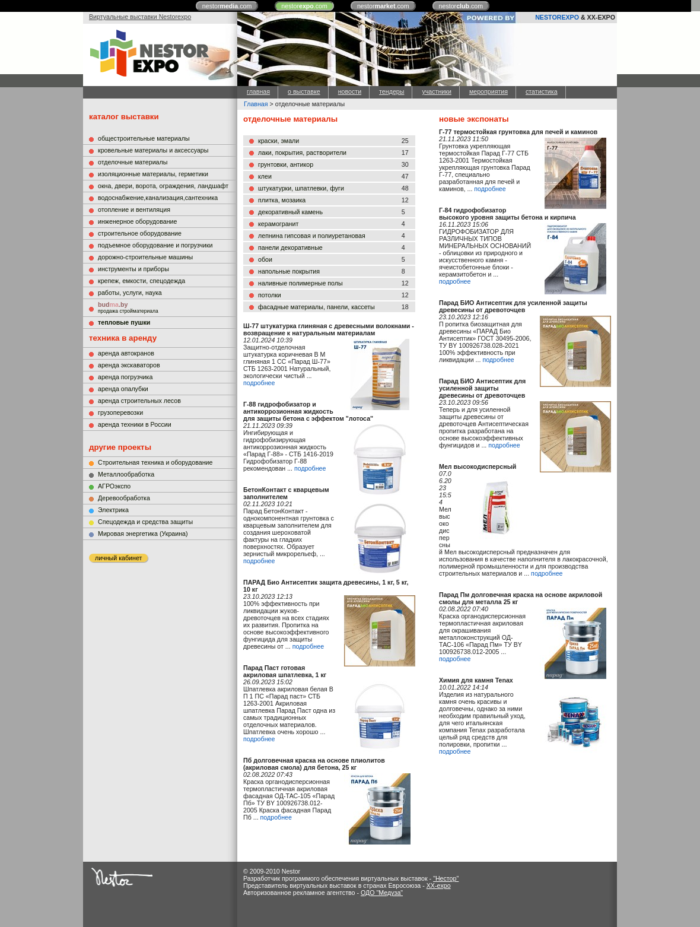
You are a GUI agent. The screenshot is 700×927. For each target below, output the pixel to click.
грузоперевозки (120, 412)
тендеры (391, 91)
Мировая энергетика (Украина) (143, 533)
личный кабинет (118, 557)
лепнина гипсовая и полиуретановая (311, 235)
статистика (542, 91)
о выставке (304, 91)
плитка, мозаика (282, 200)
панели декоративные (290, 247)
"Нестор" (446, 878)
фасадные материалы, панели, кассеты (316, 306)
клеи (265, 176)
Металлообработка (126, 474)
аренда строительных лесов (139, 400)
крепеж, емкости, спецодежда (141, 280)
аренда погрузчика (125, 376)
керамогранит (278, 223)
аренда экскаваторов (129, 365)
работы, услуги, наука (130, 292)
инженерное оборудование (137, 221)
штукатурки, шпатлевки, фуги (301, 188)
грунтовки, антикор (285, 164)
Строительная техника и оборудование (155, 462)
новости (349, 91)
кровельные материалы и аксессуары (153, 150)
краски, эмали (278, 140)
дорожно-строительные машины (145, 257)
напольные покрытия (289, 271)
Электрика (113, 509)
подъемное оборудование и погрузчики (155, 245)
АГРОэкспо (114, 486)
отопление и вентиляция (134, 209)
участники (436, 91)
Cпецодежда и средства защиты (145, 521)
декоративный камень (290, 211)
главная (258, 91)
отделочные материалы (132, 162)
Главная (256, 103)
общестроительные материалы (144, 138)
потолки (269, 295)
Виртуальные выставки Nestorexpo (140, 16)
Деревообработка (124, 497)
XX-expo (439, 885)
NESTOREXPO (557, 17)
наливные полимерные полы (300, 283)
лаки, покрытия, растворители (302, 152)
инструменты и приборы (133, 268)
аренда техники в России (134, 424)
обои (265, 259)
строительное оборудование (140, 233)
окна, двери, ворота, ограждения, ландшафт (163, 185)
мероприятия (488, 91)
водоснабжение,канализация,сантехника (158, 197)
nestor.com (227, 5)
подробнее (259, 382)
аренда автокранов (126, 353)
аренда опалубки (123, 388)
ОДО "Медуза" (382, 892)
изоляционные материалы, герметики (153, 173)
